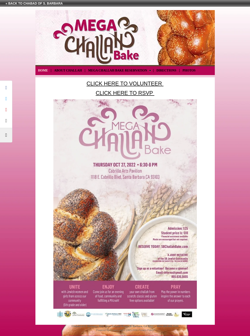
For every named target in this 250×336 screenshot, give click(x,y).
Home (43, 70)
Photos (189, 70)
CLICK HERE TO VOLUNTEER (125, 83)
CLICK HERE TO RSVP (125, 93)
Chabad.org (116, 330)
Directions (166, 70)
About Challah (68, 70)
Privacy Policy (146, 330)
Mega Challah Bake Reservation (117, 70)
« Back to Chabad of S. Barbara (34, 3)
